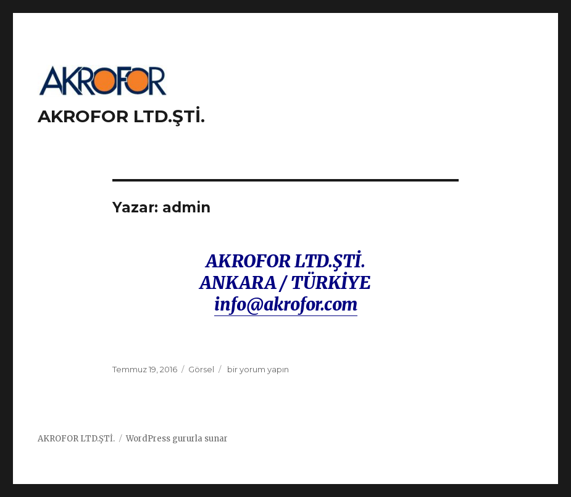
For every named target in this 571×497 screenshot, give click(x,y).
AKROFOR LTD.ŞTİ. (121, 116)
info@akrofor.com (285, 304)
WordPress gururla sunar (177, 438)
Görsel (201, 369)
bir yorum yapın (257, 369)
